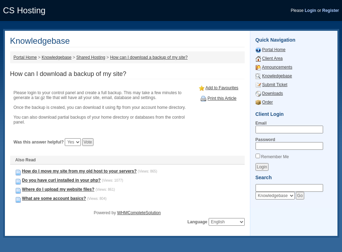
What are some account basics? (54, 198)
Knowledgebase (56, 57)
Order (267, 102)
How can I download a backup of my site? (148, 57)
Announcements (277, 67)
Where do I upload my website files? (58, 189)
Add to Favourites (221, 87)
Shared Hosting (90, 57)
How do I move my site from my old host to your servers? (79, 171)
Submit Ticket (274, 84)
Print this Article (222, 98)
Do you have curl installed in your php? (61, 180)
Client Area (272, 58)
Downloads (272, 93)
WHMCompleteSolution (139, 212)
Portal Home (25, 57)
